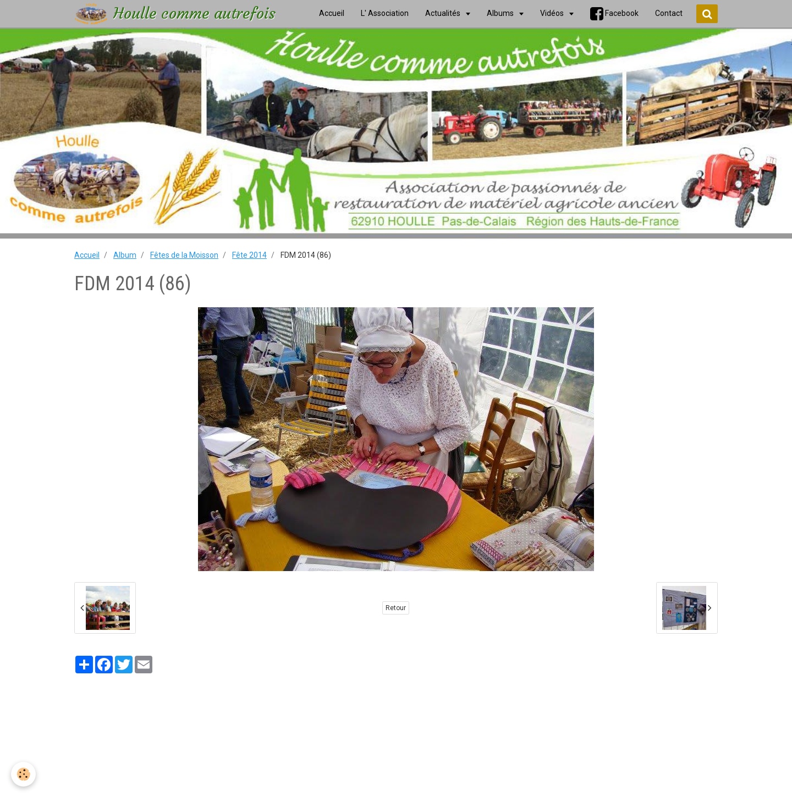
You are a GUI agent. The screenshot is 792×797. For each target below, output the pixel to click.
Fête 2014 (249, 255)
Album (124, 255)
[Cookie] (23, 774)
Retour (396, 608)
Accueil (87, 255)
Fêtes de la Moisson (184, 255)
